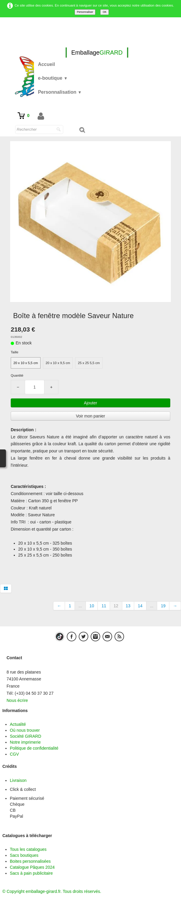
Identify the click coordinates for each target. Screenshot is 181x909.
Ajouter (90, 402)
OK (104, 11)
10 (91, 605)
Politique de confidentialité (34, 748)
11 (103, 605)
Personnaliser (85, 11)
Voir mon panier (90, 416)
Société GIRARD (25, 736)
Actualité (18, 724)
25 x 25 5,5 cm (89, 363)
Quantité (17, 375)
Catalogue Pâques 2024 (32, 867)
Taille (14, 352)
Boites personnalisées (30, 861)
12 (116, 605)
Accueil (46, 64)
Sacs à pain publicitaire (31, 873)
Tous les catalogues (28, 849)
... (80, 605)
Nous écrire (17, 700)
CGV (14, 754)
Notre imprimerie (25, 742)
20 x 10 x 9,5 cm (58, 363)
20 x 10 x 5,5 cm (25, 363)
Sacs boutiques (24, 855)
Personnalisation (60, 92)
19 (163, 605)
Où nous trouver (25, 730)
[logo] (97, 52)
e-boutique (53, 78)
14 (140, 605)
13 (128, 605)
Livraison (18, 780)
